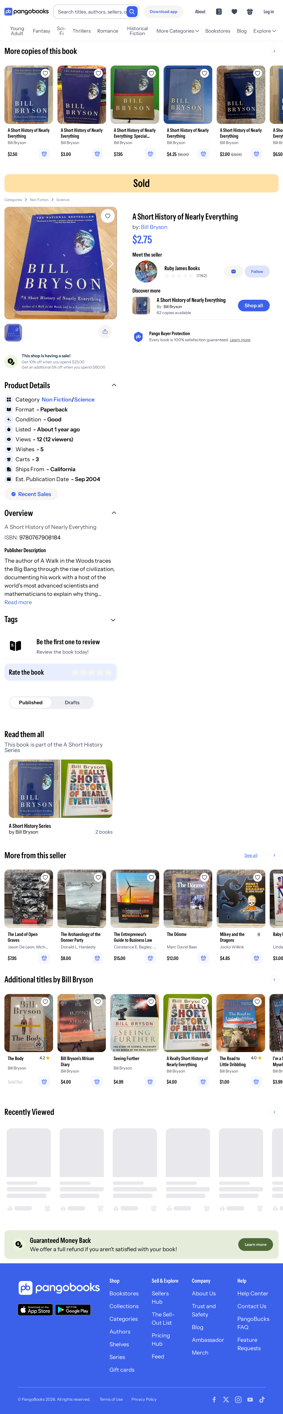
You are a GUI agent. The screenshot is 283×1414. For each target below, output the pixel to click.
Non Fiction (39, 197)
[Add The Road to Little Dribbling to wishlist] (257, 999)
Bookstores (123, 1291)
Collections (123, 1304)
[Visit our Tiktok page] (262, 1397)
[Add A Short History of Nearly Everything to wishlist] (108, 214)
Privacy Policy (144, 1397)
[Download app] (164, 11)
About (200, 11)
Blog (197, 1325)
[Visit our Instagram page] (238, 1397)
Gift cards (121, 1367)
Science (62, 197)
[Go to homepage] (26, 12)
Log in (269, 11)
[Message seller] (233, 269)
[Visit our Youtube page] (250, 1397)
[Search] (132, 11)
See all (268, 853)
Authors (119, 1329)
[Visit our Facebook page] (214, 1397)
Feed (158, 1354)
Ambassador (208, 1337)
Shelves (119, 1342)
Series (117, 1355)
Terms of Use (111, 1397)
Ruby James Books (182, 266)
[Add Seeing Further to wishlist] (151, 999)
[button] (60, 383)
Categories (13, 197)
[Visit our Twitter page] (226, 1397)
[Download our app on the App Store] (35, 1307)
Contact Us (251, 1304)
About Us (204, 1291)
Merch (200, 1350)
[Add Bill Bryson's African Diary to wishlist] (98, 999)
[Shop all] (254, 303)
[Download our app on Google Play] (73, 1307)
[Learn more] (255, 1242)
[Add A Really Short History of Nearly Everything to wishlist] (204, 999)
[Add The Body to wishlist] (45, 999)
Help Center (252, 1291)
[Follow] (257, 269)
